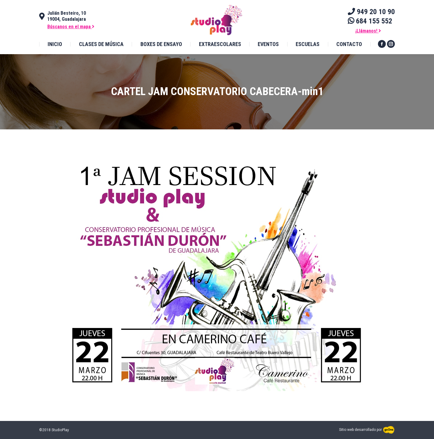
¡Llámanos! (368, 31)
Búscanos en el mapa (70, 26)
